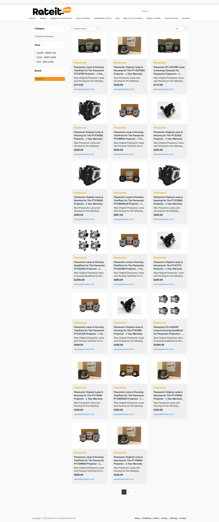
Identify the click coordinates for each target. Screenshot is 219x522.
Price (37, 45)
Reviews (186, 18)
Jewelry (43, 18)
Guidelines (146, 518)
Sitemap (173, 518)
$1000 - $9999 (46, 53)
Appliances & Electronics (61, 18)
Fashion (32, 18)
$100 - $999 (46, 57)
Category (39, 28)
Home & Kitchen (83, 18)
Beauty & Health (154, 18)
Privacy (164, 518)
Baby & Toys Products (132, 18)
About (137, 518)
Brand (38, 71)
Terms (156, 518)
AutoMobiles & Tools (103, 18)
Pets (117, 18)
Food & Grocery (171, 18)
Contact (183, 518)
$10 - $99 (45, 62)
